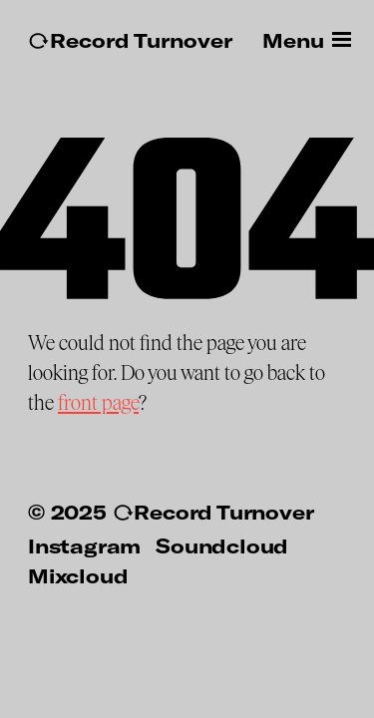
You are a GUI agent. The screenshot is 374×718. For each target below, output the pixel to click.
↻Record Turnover (130, 40)
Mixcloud (78, 575)
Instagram (84, 545)
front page (98, 403)
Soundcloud (222, 545)
